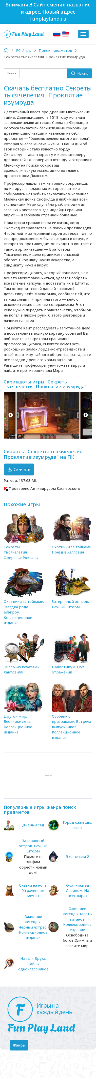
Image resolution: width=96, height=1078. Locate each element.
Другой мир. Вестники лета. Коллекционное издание (18, 724)
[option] (48, 415)
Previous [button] (10, 415)
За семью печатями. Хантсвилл (22, 669)
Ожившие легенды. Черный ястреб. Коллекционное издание (33, 927)
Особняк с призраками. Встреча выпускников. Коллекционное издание (71, 727)
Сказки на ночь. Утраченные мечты (33, 890)
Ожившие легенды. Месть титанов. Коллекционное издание (77, 919)
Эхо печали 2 (77, 856)
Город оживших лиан (77, 825)
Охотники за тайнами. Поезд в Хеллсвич (72, 549)
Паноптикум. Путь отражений (69, 669)
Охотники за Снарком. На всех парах (77, 890)
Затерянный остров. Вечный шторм (70, 604)
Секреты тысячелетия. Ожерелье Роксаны (21, 552)
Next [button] (85, 415)
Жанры (20, 1046)
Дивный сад (33, 824)
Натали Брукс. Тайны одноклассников (33, 963)
